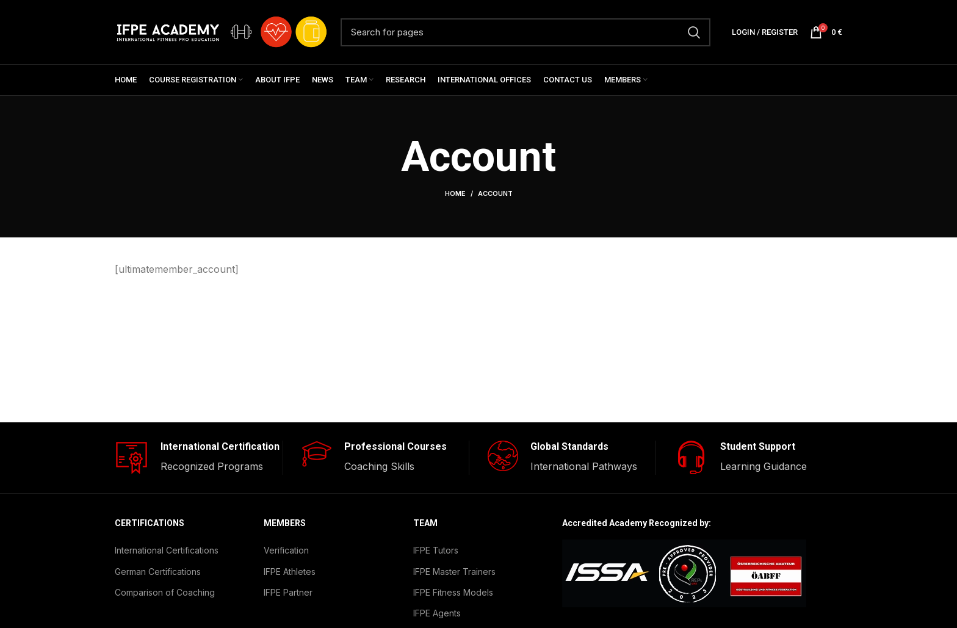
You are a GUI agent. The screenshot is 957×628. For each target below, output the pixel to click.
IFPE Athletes (290, 571)
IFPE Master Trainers (454, 571)
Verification (286, 550)
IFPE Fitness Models (453, 592)
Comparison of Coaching (165, 592)
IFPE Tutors (435, 550)
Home (455, 193)
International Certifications (166, 550)
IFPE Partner (288, 592)
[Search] (525, 32)
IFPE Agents (437, 613)
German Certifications (158, 571)
